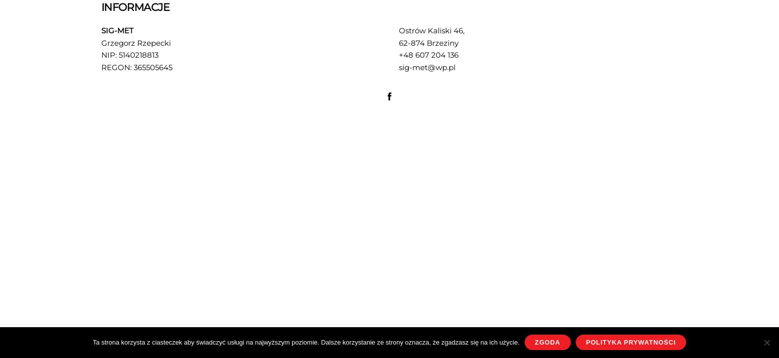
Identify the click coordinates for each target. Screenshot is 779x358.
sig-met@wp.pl (427, 67)
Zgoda (547, 342)
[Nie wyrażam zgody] (767, 343)
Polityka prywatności (631, 342)
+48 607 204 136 (429, 55)
